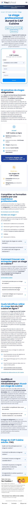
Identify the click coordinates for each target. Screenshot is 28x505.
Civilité (4, 60)
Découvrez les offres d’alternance (18, 7)
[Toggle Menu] (26, 2)
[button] (9, 28)
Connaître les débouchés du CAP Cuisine (12, 372)
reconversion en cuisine (7, 339)
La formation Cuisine (6, 277)
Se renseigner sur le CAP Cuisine (10, 212)
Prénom (5, 66)
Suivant (14, 80)
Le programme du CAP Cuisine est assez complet (11, 116)
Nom (4, 72)
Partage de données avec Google (9, 497)
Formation (14, 12)
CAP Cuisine (8, 12)
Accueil (3, 12)
